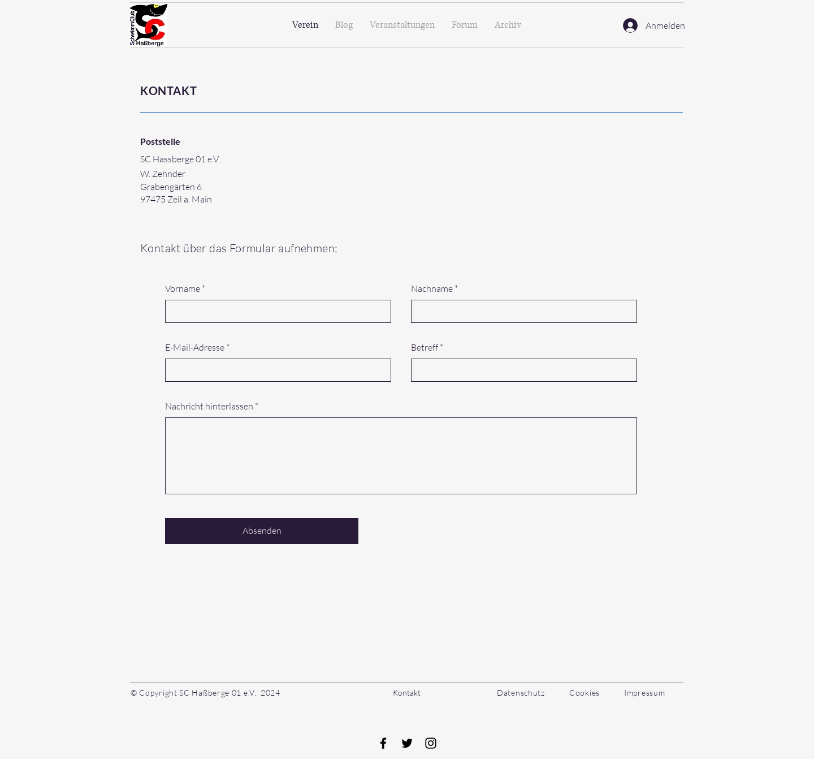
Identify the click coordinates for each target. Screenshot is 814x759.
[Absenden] (261, 531)
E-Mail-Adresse (194, 347)
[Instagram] (430, 743)
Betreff (424, 347)
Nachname (432, 288)
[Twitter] (407, 743)
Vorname (182, 288)
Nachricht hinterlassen (209, 406)
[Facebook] (383, 743)
